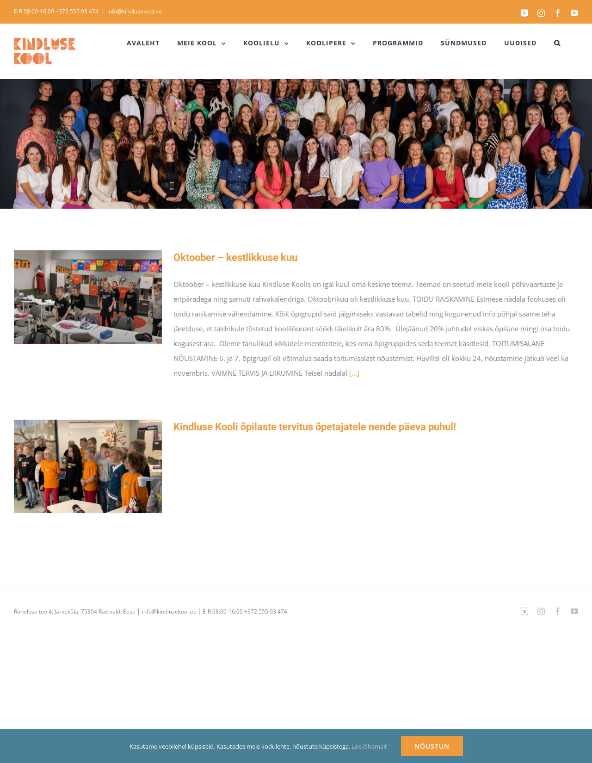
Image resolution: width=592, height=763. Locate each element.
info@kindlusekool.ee (134, 11)
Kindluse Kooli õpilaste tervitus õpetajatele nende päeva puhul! (314, 427)
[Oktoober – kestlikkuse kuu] (88, 297)
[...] (354, 373)
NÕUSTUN (432, 746)
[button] (557, 43)
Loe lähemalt (369, 746)
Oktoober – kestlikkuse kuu (235, 257)
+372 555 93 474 (77, 11)
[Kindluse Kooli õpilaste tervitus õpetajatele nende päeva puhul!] (88, 466)
